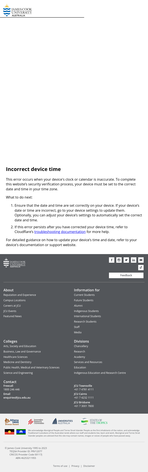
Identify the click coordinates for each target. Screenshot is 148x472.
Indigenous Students (86, 311)
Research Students (85, 321)
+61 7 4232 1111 (84, 397)
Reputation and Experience (19, 295)
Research (79, 351)
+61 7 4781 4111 (84, 389)
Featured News (12, 316)
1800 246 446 (11, 389)
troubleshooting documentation (60, 231)
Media (78, 332)
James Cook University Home (8, 8)
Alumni (78, 305)
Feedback (126, 275)
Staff (77, 327)
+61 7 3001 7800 (84, 406)
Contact (9, 381)
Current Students (84, 295)
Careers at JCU (12, 305)
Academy (79, 357)
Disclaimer (89, 465)
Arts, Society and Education (19, 346)
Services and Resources (88, 362)
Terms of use (60, 465)
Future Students (83, 300)
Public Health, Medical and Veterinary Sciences (31, 367)
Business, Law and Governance (22, 351)
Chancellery (81, 346)
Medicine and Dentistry (17, 362)
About (8, 290)
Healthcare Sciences (15, 357)
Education (80, 367)
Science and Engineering (18, 373)
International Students (87, 316)
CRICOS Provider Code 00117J (25, 454)
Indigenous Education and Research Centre (100, 373)
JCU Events (9, 311)
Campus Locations (14, 300)
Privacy (75, 465)
